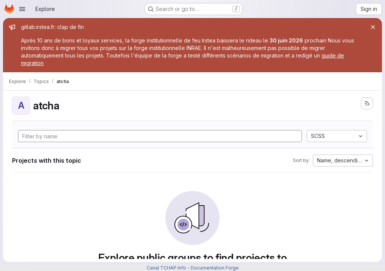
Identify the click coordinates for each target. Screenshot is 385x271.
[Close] (372, 27)
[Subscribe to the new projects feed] (367, 103)
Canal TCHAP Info (166, 268)
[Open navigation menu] (22, 9)
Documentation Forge (215, 268)
